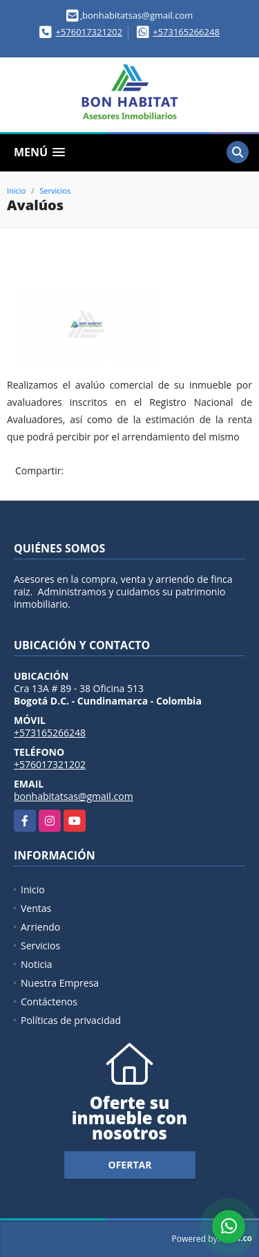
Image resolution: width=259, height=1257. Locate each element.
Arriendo (40, 926)
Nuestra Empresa (60, 982)
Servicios (54, 190)
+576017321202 (89, 32)
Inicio (16, 190)
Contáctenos (49, 1001)
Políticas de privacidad (71, 1020)
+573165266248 (186, 32)
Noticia (36, 964)
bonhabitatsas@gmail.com (73, 796)
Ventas (36, 908)
